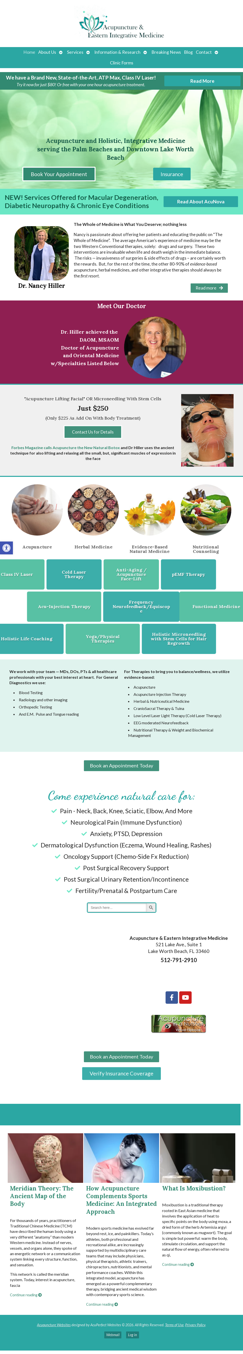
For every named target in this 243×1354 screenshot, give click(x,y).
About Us (47, 52)
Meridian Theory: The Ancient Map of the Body (41, 1199)
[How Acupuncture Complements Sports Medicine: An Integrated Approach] (121, 1161)
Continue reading (26, 1299)
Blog (188, 52)
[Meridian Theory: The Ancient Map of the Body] (45, 1161)
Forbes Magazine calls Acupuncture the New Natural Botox (65, 447)
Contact (204, 52)
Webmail (112, 1338)
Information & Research (117, 52)
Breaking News (166, 52)
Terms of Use (174, 1328)
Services (75, 52)
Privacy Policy (195, 1328)
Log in (132, 1338)
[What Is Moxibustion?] (197, 1161)
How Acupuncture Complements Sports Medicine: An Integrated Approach (121, 1203)
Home (29, 52)
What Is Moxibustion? (194, 1192)
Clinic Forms (121, 62)
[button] (6, 548)
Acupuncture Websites (54, 1328)
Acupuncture (37, 546)
